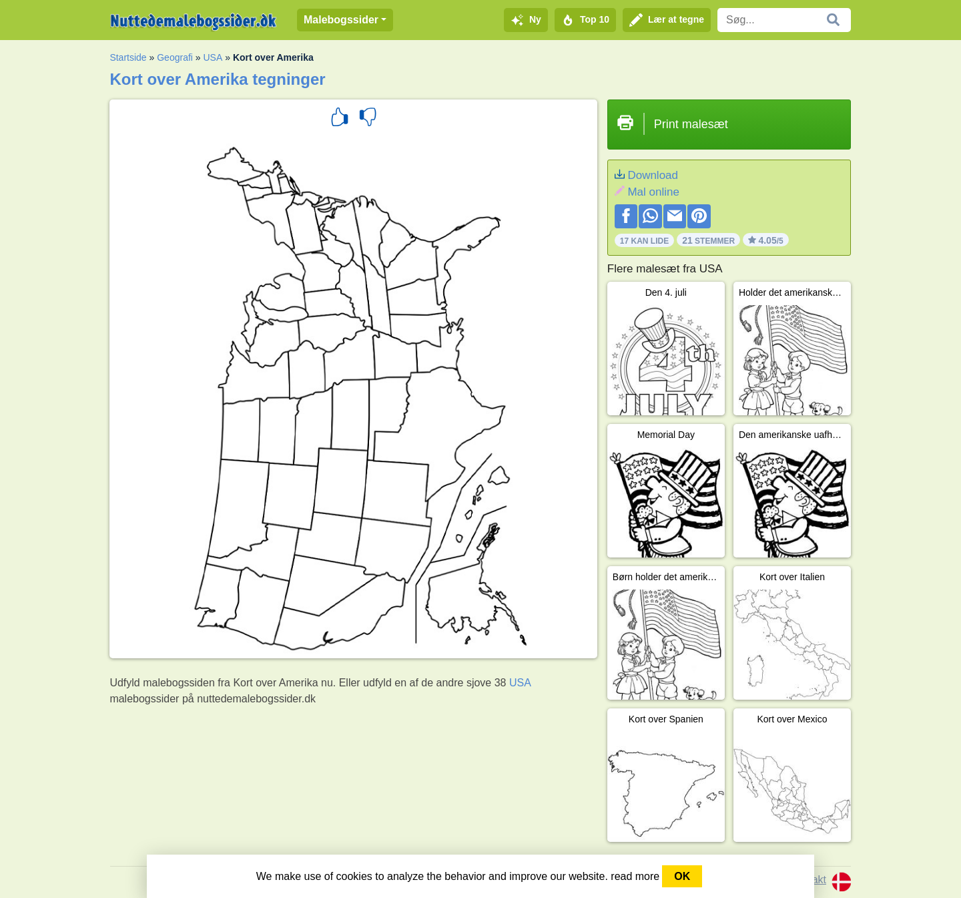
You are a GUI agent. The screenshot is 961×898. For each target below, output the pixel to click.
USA (213, 57)
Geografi (175, 57)
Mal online (653, 192)
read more (635, 876)
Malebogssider (341, 19)
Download (652, 175)
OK (682, 876)
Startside (127, 57)
